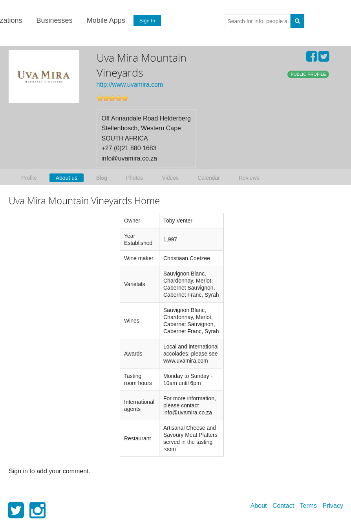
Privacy (333, 505)
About (258, 505)
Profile (29, 178)
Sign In (146, 21)
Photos (134, 178)
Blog (101, 178)
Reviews (249, 178)
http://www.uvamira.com (130, 84)
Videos (170, 178)
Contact (283, 505)
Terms (308, 505)
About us (66, 178)
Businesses (54, 20)
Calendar (208, 178)
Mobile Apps (105, 20)
